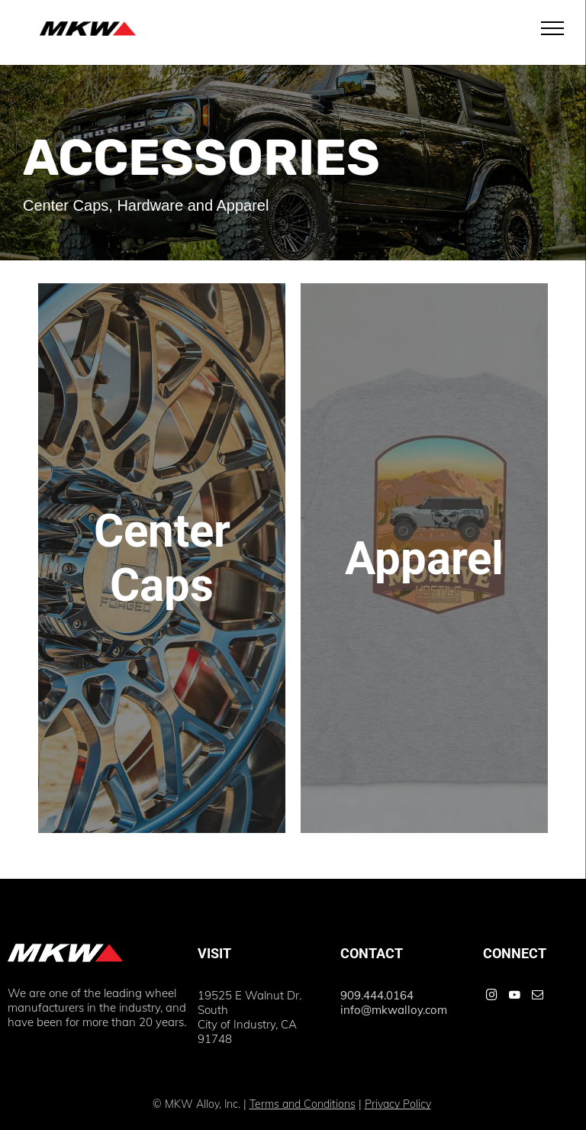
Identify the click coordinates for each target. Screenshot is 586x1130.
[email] (537, 996)
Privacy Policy (398, 1104)
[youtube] (514, 996)
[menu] (552, 28)
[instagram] (491, 996)
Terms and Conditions (303, 1104)
